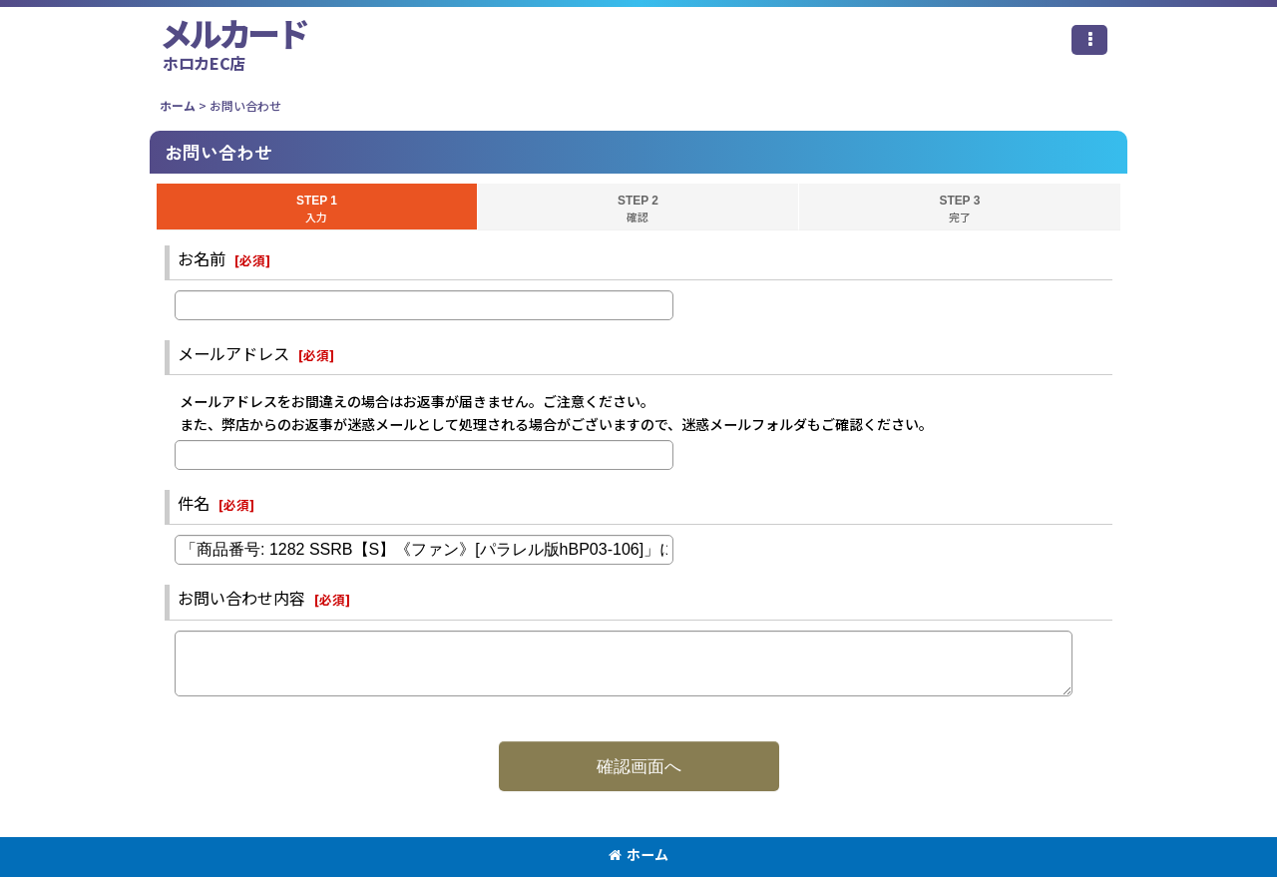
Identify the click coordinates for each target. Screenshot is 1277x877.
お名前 (201, 258)
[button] (1089, 40)
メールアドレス (233, 353)
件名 (194, 503)
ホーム (638, 854)
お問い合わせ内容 (241, 598)
